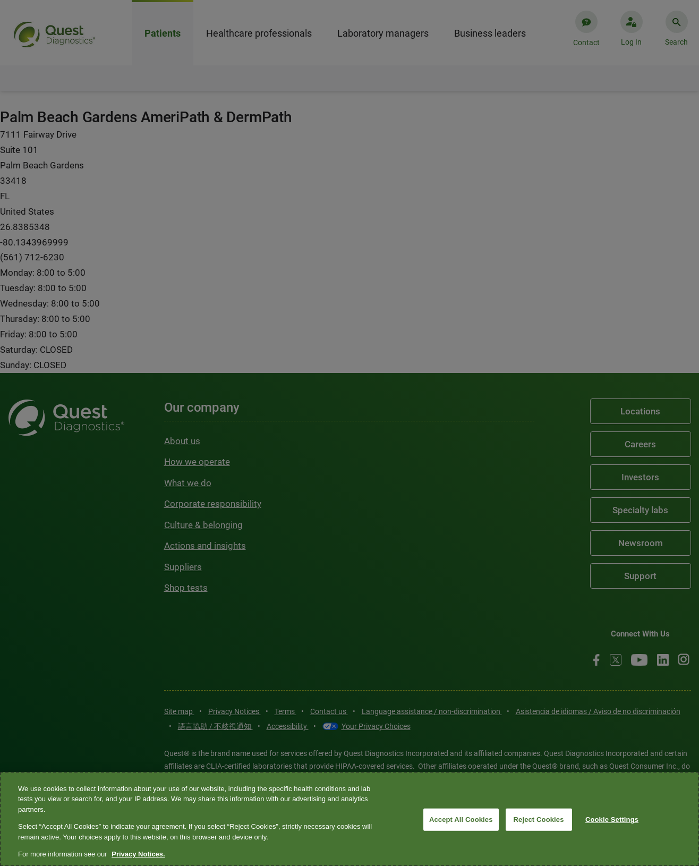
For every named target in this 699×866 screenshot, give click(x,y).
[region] (349, 819)
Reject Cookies (539, 819)
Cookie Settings (611, 819)
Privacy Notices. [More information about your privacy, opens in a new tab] (138, 854)
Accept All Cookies (461, 819)
